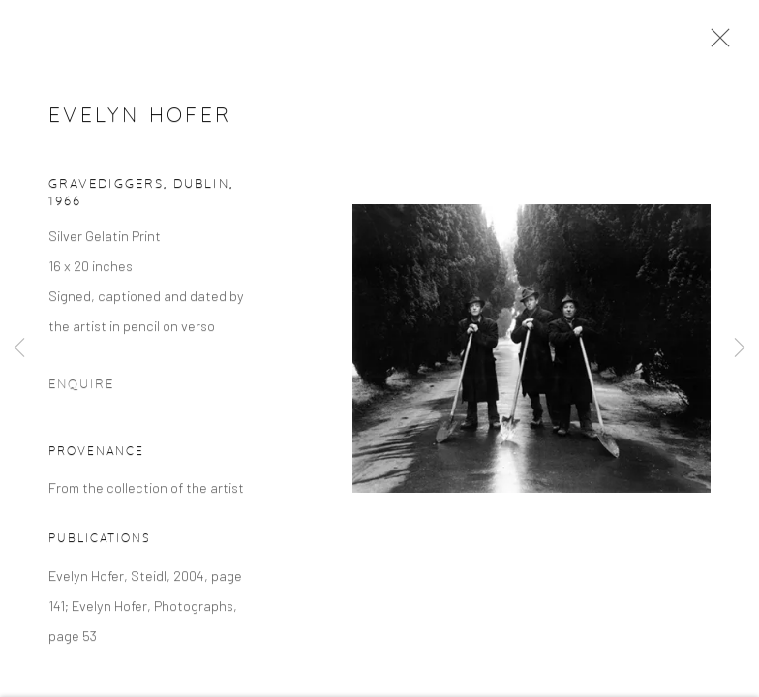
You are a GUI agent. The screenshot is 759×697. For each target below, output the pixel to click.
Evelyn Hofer (139, 118)
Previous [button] (19, 348)
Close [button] (715, 43)
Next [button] (739, 348)
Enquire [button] (81, 387)
